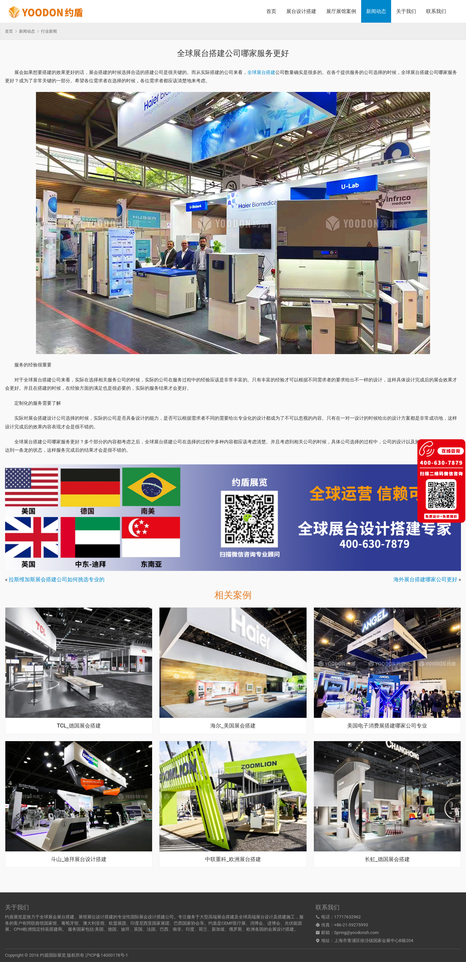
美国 (99, 929)
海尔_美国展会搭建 (232, 726)
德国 (112, 929)
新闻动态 (376, 11)
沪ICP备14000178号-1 (106, 955)
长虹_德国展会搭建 (387, 859)
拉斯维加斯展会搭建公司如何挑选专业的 (57, 579)
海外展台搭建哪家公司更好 (425, 579)
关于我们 (406, 11)
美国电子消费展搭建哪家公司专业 (387, 726)
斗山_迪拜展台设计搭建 (79, 859)
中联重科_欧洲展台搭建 (233, 859)
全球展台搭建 (261, 72)
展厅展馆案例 (341, 11)
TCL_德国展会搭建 (79, 726)
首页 (271, 11)
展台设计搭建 (301, 11)
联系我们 (436, 11)
